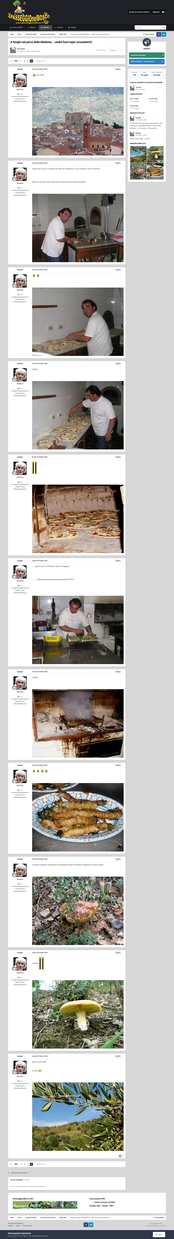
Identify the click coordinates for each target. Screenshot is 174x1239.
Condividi (101, 50)
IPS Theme (11, 1223)
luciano (22, 49)
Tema (18, 1226)
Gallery (73, 27)
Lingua (10, 1226)
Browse (46, 27)
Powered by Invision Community (155, 1226)
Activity (60, 27)
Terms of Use (36, 1236)
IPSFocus (20, 1223)
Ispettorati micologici (138, 55)
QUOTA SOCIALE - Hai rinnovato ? (142, 61)
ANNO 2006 (35, 51)
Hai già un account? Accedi (139, 12)
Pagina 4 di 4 (41, 61)
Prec (16, 61)
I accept (159, 1235)
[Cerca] (142, 27)
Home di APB (17, 27)
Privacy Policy (27, 1226)
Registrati (156, 12)
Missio (32, 27)
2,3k (20, 94)
